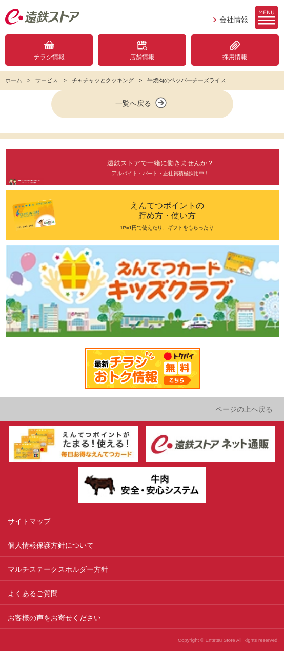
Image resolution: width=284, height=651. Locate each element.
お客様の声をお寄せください (54, 618)
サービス (46, 80)
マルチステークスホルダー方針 (58, 569)
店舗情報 (142, 57)
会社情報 (233, 19)
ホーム (13, 80)
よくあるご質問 (33, 593)
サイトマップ (29, 521)
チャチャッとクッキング (103, 80)
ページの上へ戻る (244, 409)
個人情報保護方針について (51, 545)
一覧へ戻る (142, 102)
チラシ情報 (49, 57)
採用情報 (234, 57)
